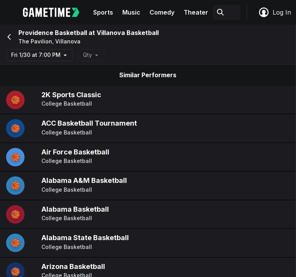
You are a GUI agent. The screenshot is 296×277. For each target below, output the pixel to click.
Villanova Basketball (128, 32)
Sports (103, 12)
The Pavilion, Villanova (49, 41)
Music (131, 12)
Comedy (162, 12)
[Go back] (8, 36)
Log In (274, 12)
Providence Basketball (52, 32)
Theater (196, 12)
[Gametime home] (56, 12)
